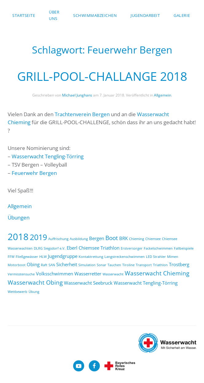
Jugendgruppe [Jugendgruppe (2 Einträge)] (62, 256)
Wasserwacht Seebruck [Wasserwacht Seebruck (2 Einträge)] (88, 282)
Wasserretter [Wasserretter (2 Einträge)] (87, 273)
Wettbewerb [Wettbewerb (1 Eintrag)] (17, 292)
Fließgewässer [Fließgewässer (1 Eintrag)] (27, 257)
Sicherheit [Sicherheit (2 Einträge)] (66, 264)
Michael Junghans (77, 95)
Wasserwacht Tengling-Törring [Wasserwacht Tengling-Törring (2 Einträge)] (146, 282)
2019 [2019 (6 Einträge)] (38, 237)
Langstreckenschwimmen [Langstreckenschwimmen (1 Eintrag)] (124, 257)
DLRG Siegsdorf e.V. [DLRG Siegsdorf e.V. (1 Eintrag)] (49, 248)
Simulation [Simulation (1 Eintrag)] (87, 265)
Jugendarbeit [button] (145, 15)
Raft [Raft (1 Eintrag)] (44, 265)
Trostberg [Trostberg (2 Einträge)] (179, 264)
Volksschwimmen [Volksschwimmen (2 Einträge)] (54, 273)
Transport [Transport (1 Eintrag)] (144, 265)
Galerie (182, 15)
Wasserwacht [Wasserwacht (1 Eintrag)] (113, 274)
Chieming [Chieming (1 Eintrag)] (136, 239)
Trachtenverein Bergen (82, 114)
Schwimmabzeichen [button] (95, 15)
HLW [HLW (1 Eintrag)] (43, 257)
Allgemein (162, 95)
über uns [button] (54, 15)
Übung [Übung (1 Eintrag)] (34, 292)
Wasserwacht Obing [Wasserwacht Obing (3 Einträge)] (35, 282)
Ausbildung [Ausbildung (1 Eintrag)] (79, 239)
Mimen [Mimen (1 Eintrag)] (172, 257)
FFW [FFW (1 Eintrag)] (11, 257)
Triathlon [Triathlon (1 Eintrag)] (160, 265)
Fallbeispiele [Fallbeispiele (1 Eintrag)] (184, 248)
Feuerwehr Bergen (34, 172)
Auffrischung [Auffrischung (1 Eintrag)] (58, 239)
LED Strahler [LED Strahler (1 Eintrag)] (156, 257)
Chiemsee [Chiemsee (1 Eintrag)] (153, 239)
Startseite (23, 15)
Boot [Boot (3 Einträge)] (111, 238)
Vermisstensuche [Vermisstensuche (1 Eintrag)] (21, 274)
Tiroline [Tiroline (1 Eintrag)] (128, 265)
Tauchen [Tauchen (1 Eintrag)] (114, 265)
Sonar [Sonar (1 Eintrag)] (101, 265)
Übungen (18, 217)
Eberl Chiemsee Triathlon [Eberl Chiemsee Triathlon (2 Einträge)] (93, 247)
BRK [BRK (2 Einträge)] (123, 238)
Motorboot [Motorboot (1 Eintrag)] (17, 265)
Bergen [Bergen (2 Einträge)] (96, 238)
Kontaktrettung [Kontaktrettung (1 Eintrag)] (91, 257)
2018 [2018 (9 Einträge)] (18, 237)
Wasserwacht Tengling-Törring (48, 156)
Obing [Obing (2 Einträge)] (33, 264)
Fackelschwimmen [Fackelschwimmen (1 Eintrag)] (158, 248)
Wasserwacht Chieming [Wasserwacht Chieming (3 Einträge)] (157, 273)
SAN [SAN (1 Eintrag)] (52, 265)
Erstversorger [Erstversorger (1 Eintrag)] (132, 248)
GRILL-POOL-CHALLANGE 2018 (102, 76)
